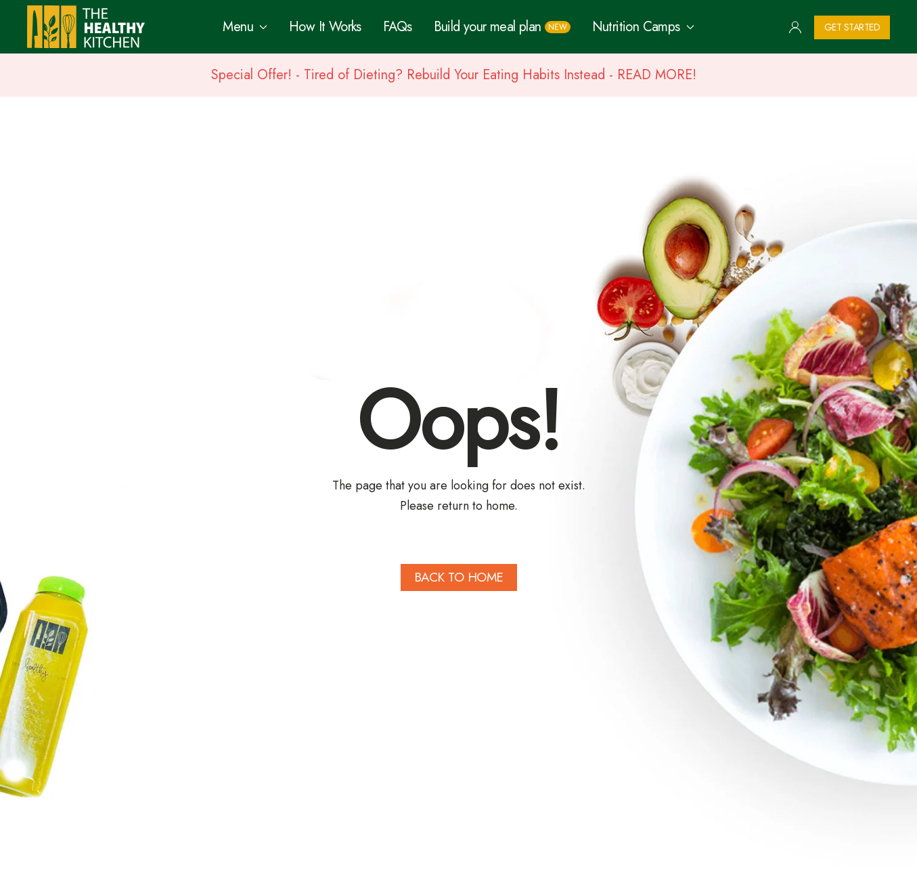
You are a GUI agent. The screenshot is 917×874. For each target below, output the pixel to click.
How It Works (325, 27)
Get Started (852, 27)
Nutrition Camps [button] (643, 27)
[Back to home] (86, 26)
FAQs (397, 27)
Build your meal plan (502, 27)
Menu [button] (245, 27)
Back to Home (459, 577)
